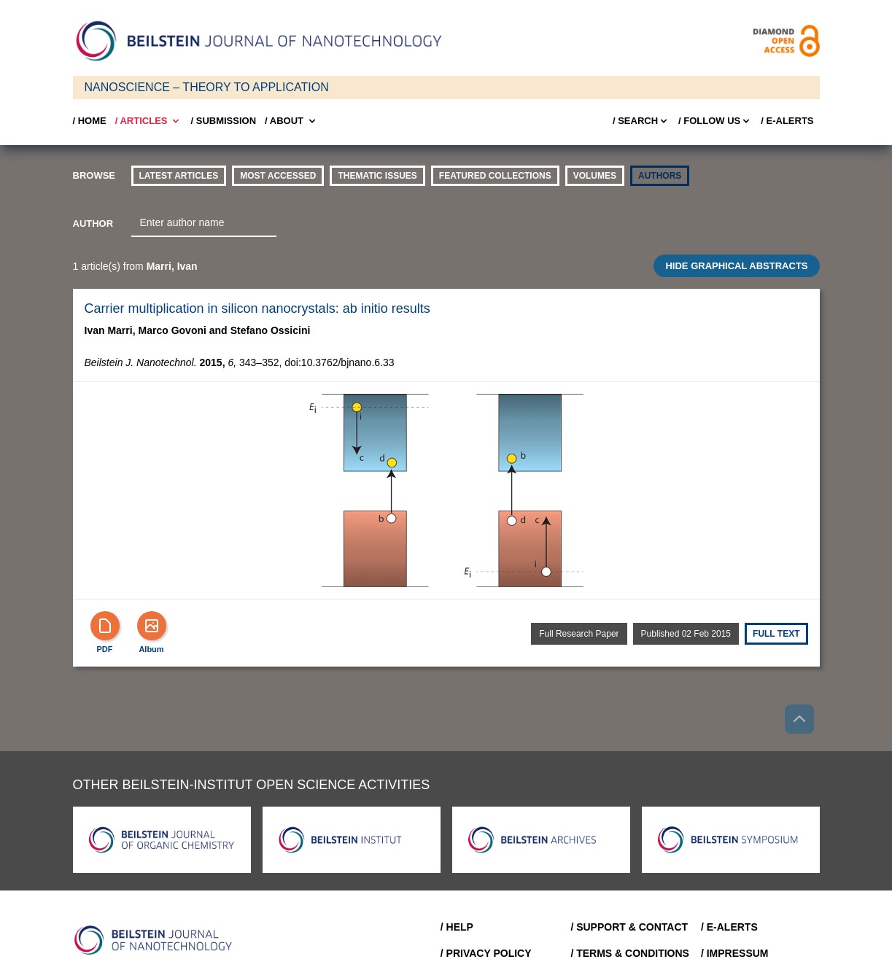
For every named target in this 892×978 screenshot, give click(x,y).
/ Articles (148, 121)
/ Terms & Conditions (629, 953)
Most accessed (278, 176)
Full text (776, 634)
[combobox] (203, 223)
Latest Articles (179, 176)
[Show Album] (151, 625)
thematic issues (377, 176)
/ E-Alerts (787, 120)
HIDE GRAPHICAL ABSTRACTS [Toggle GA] (736, 265)
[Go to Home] (157, 940)
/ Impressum (735, 953)
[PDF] (105, 625)
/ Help (457, 927)
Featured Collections (495, 176)
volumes (594, 176)
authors (659, 176)
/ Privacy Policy (486, 953)
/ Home (89, 120)
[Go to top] (799, 719)
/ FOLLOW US (715, 121)
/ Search (641, 121)
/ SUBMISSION (223, 120)
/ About (291, 121)
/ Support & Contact (629, 927)
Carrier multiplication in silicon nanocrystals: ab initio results (257, 308)
